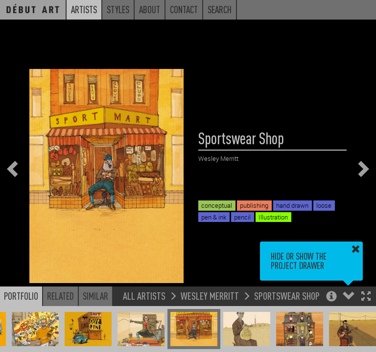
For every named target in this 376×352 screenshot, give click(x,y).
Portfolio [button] (21, 295)
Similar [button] (95, 295)
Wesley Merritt (210, 295)
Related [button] (60, 295)
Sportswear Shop (287, 295)
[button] (366, 297)
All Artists (144, 295)
